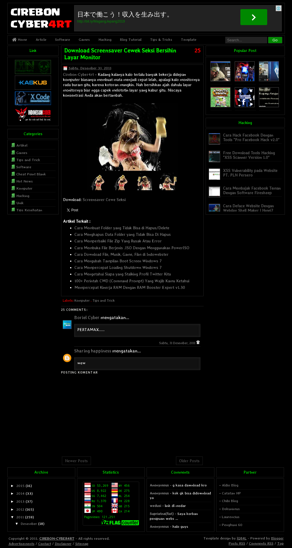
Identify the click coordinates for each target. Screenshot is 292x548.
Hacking (104, 39)
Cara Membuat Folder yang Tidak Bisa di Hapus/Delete (121, 228)
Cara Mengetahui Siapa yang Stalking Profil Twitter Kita (122, 274)
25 (197, 50)
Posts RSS (237, 543)
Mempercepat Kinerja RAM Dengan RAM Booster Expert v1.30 (129, 287)
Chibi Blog (230, 501)
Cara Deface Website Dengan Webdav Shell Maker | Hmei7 (248, 208)
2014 (20, 493)
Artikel (21, 145)
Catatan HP (231, 493)
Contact (44, 543)
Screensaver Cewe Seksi (104, 199)
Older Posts (189, 460)
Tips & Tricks (161, 39)
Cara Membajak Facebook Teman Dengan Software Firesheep (252, 190)
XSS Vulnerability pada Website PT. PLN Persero (250, 172)
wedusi (155, 506)
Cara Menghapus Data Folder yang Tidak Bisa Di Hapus (122, 234)
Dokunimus (231, 509)
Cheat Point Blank (31, 174)
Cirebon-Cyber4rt (78, 74)
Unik (20, 203)
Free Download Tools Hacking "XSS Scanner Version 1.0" (249, 155)
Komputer (82, 301)
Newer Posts (76, 460)
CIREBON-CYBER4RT (56, 538)
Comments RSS (261, 543)
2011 (20, 517)
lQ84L (242, 538)
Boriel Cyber (87, 317)
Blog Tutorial (130, 39)
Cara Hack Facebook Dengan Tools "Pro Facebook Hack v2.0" (251, 137)
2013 (20, 501)
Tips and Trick (103, 301)
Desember (29, 523)
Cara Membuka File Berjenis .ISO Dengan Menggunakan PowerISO (131, 247)
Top (280, 543)
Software (62, 39)
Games (84, 39)
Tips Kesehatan (29, 210)
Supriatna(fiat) (162, 514)
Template (188, 39)
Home (19, 39)
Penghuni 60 (232, 525)
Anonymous (159, 485)
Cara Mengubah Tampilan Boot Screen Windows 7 (118, 261)
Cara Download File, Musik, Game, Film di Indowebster (121, 254)
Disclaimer (63, 543)
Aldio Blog (230, 485)
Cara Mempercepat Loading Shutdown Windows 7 (118, 267)
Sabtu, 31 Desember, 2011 (177, 343)
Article (41, 39)
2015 (20, 486)
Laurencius (231, 517)
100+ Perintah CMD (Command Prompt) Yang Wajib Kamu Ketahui (131, 281)
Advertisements (22, 543)
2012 (20, 509)
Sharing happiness (92, 351)
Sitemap (81, 543)
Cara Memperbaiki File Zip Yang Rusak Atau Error (118, 241)
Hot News (24, 181)
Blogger (277, 538)
